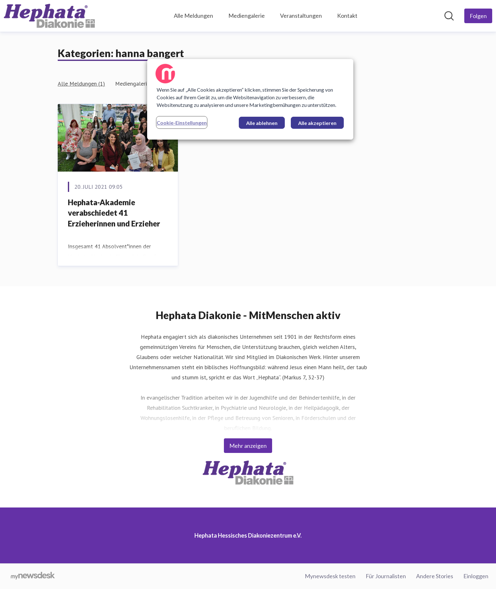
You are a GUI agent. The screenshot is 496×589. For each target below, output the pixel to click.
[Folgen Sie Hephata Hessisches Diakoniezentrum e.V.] (478, 16)
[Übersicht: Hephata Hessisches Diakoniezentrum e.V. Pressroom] (49, 16)
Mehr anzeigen (248, 445)
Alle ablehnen (261, 123)
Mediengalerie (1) (136, 83)
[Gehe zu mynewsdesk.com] (33, 576)
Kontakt (347, 15)
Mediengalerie (246, 15)
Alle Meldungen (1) (81, 83)
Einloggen (475, 576)
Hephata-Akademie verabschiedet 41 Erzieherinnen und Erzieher (114, 213)
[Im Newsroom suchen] (449, 16)
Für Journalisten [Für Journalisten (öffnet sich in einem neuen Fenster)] (386, 576)
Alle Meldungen (193, 15)
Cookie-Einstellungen (182, 123)
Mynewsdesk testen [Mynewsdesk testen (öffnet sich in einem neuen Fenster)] (330, 576)
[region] (250, 99)
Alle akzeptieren (317, 123)
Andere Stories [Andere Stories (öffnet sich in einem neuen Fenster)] (434, 576)
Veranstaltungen (301, 15)
